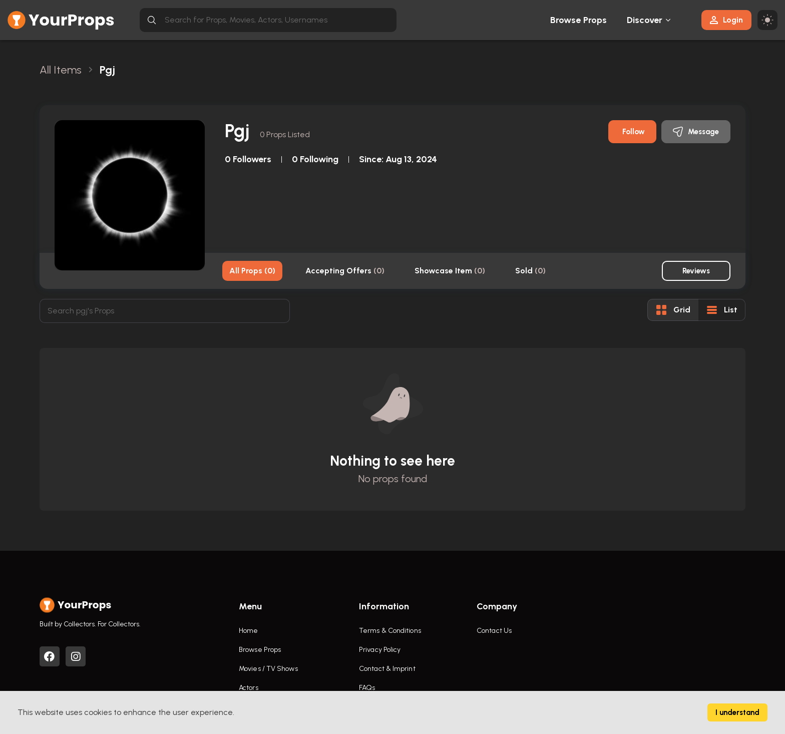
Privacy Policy (380, 649)
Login (726, 20)
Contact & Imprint (387, 668)
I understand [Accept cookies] (737, 712)
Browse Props (578, 20)
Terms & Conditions (390, 630)
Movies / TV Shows (268, 668)
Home (248, 630)
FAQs (367, 687)
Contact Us (494, 630)
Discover (645, 20)
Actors (248, 687)
